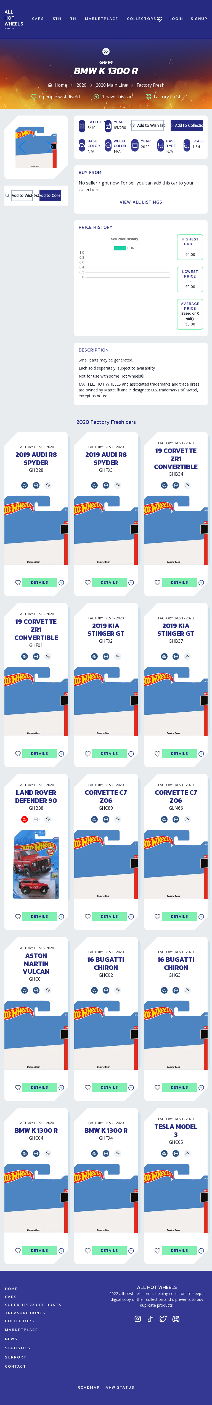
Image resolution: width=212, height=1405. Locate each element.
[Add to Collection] (50, 195)
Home (61, 85)
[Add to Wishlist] (22, 195)
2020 (81, 85)
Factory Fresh (151, 85)
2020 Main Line (111, 85)
